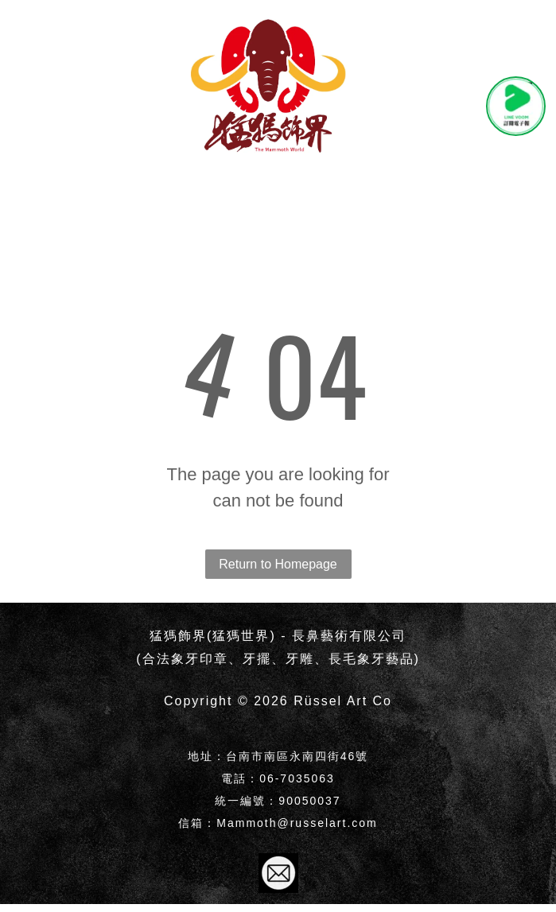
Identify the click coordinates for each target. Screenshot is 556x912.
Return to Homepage (278, 564)
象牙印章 (199, 659)
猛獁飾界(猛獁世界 (210, 635)
